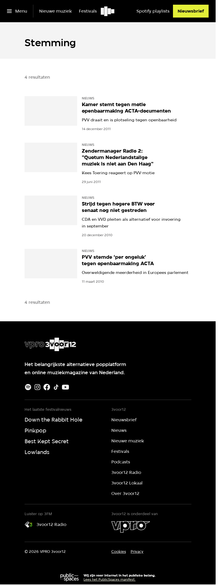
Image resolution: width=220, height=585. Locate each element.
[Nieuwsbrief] (191, 11)
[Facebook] (46, 387)
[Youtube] (65, 387)
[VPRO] (130, 527)
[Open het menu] (17, 11)
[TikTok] (56, 387)
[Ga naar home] (108, 11)
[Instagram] (37, 387)
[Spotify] (28, 387)
